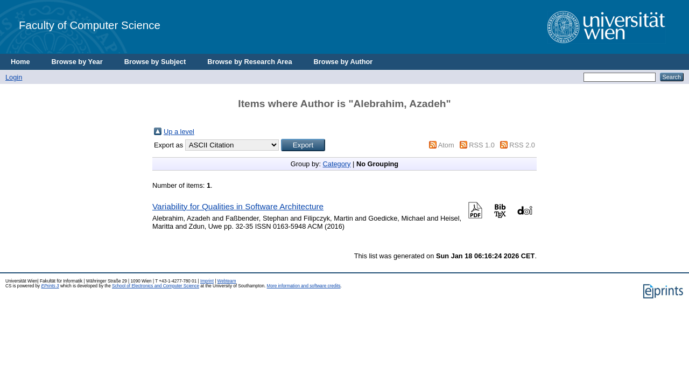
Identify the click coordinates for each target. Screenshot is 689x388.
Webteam (226, 281)
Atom (446, 145)
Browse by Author (343, 62)
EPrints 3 (50, 286)
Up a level (179, 132)
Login (13, 77)
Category (337, 164)
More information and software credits (304, 286)
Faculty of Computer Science (89, 25)
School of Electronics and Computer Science (155, 286)
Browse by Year (77, 62)
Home (20, 62)
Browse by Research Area (249, 62)
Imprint (207, 281)
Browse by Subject (155, 62)
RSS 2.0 (522, 145)
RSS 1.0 (482, 145)
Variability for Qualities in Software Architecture (238, 206)
